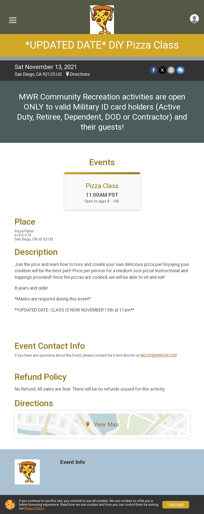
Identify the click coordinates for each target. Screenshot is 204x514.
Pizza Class (102, 186)
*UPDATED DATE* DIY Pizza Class (102, 45)
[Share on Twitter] (162, 70)
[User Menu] (194, 18)
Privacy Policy (34, 508)
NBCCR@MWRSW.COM (158, 355)
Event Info (72, 462)
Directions (80, 74)
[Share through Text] (180, 70)
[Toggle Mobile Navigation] (13, 20)
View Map (102, 424)
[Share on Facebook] (153, 70)
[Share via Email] (171, 70)
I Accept (175, 504)
